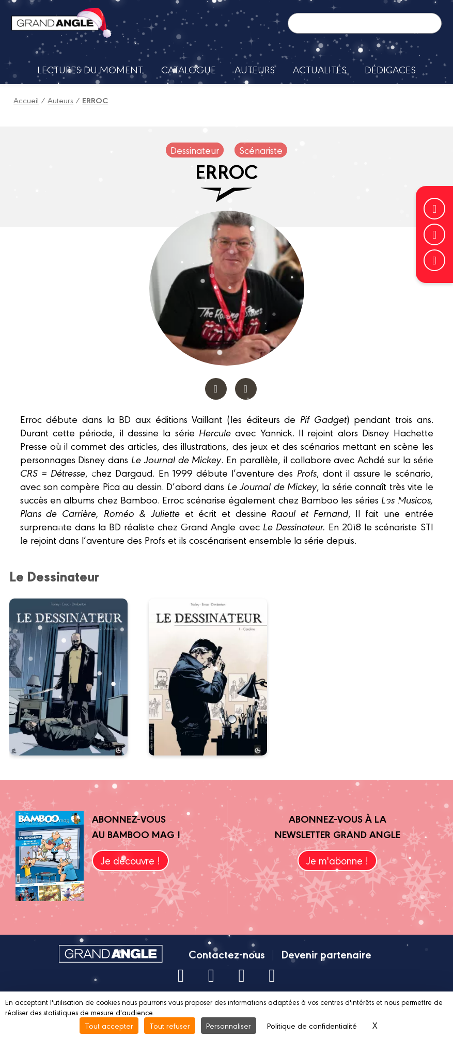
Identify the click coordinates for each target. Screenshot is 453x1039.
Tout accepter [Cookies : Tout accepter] (109, 1025)
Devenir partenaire (326, 954)
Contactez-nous (227, 954)
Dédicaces (390, 69)
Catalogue (188, 69)
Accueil (26, 100)
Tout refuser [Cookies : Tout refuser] (169, 1025)
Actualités (320, 69)
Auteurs (255, 69)
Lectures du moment (90, 69)
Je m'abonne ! (337, 860)
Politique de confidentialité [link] (312, 1025)
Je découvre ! (130, 860)
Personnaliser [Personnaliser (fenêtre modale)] (228, 1025)
